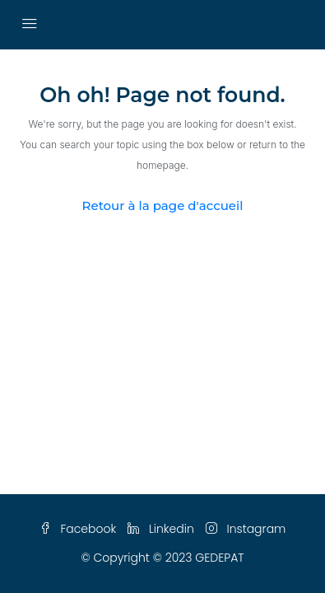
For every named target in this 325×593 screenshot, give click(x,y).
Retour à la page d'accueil (163, 205)
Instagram (246, 529)
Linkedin (161, 529)
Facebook (78, 529)
